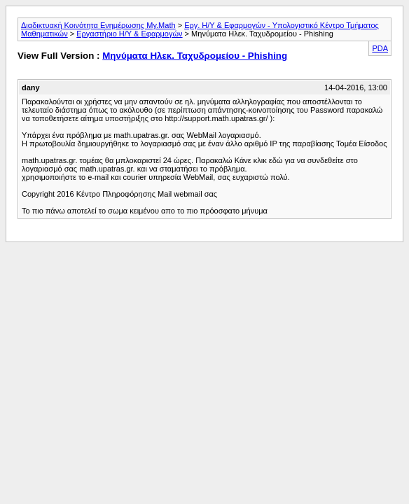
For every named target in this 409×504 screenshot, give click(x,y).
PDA (380, 48)
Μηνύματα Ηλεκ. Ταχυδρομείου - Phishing (194, 55)
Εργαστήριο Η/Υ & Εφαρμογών (129, 33)
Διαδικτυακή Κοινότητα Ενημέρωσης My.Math (98, 25)
